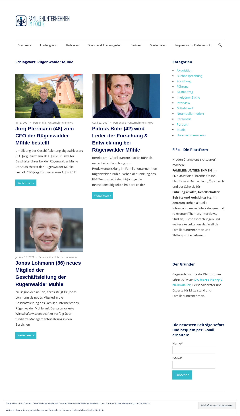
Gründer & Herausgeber (105, 45)
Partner (136, 45)
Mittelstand (185, 108)
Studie (181, 130)
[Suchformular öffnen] (220, 45)
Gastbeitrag (185, 92)
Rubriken (72, 45)
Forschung (184, 81)
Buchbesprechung (189, 76)
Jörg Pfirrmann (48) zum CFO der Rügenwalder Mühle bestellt (44, 136)
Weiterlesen (25, 183)
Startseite (25, 45)
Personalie (39, 122)
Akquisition (184, 70)
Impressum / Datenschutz (193, 45)
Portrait (182, 124)
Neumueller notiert (190, 113)
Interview (183, 103)
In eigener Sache (188, 97)
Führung (183, 86)
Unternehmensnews (60, 122)
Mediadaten (158, 45)
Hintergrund (48, 45)
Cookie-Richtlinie (95, 409)
